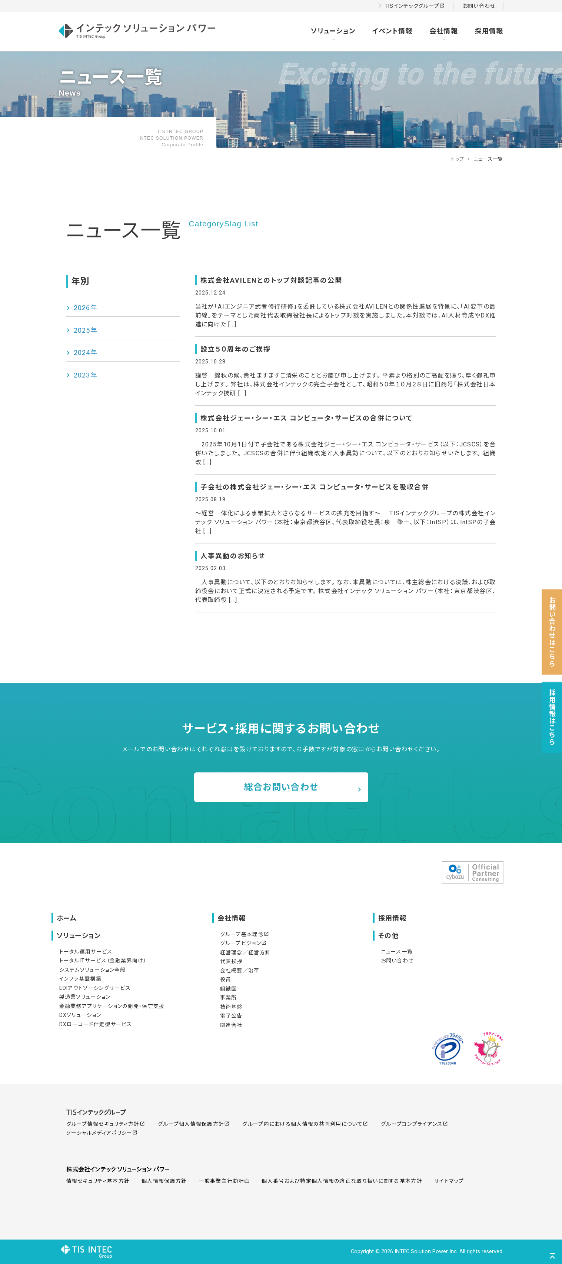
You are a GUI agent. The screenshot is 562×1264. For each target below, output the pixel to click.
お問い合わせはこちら (552, 632)
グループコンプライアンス (414, 1124)
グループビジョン (243, 943)
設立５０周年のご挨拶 (235, 349)
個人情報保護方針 (164, 1181)
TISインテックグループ (415, 6)
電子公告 (231, 1016)
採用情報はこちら (552, 717)
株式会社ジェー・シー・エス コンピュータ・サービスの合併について (306, 418)
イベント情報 (392, 31)
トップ (457, 159)
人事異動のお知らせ (232, 556)
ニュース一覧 (397, 952)
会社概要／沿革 (240, 971)
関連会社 (231, 1025)
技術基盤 (231, 1007)
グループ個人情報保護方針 (194, 1124)
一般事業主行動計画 (224, 1181)
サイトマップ (449, 1181)
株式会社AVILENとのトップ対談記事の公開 (271, 280)
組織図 (228, 989)
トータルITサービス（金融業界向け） (103, 961)
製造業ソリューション (85, 997)
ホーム (67, 918)
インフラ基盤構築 (80, 979)
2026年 (86, 308)
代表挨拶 (231, 961)
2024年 (86, 352)
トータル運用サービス (86, 952)
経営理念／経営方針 (245, 952)
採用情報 (489, 31)
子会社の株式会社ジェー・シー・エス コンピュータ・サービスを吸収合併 (314, 487)
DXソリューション (80, 1015)
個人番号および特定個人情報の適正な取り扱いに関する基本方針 (342, 1181)
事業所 (228, 998)
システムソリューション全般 (92, 970)
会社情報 (443, 31)
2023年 (86, 375)
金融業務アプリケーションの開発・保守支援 (112, 1006)
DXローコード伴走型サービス (95, 1024)
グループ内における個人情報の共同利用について (305, 1124)
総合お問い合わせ (281, 787)
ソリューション (333, 31)
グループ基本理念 (244, 934)
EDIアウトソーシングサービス (95, 988)
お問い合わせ (479, 6)
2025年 (86, 330)
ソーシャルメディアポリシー (102, 1133)
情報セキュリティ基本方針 (98, 1181)
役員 (226, 979)
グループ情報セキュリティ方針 (105, 1124)
